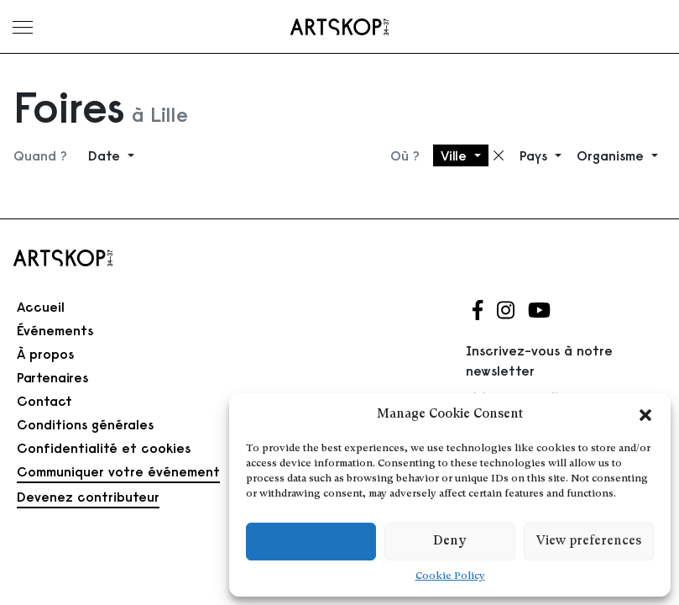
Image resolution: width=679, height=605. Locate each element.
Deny (449, 541)
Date (106, 155)
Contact (44, 400)
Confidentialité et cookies (104, 447)
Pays (535, 155)
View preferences (588, 541)
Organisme (612, 155)
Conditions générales (85, 424)
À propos (45, 353)
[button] (645, 415)
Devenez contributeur (88, 496)
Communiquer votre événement (118, 471)
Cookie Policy (450, 576)
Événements (55, 330)
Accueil (41, 306)
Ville (456, 155)
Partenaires (52, 377)
